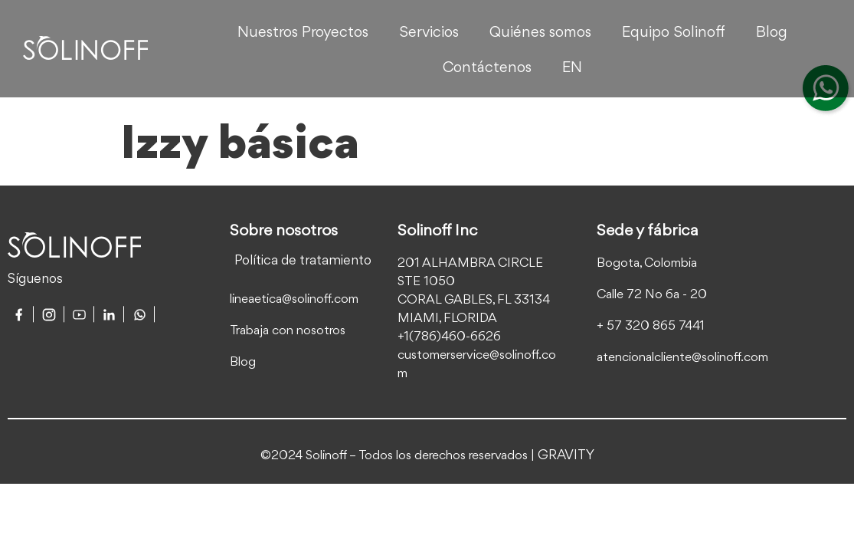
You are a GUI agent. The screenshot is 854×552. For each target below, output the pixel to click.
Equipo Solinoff (673, 33)
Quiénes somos (540, 33)
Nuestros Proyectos (302, 33)
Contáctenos (487, 68)
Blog (771, 33)
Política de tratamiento (302, 261)
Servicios (429, 33)
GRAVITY (566, 455)
